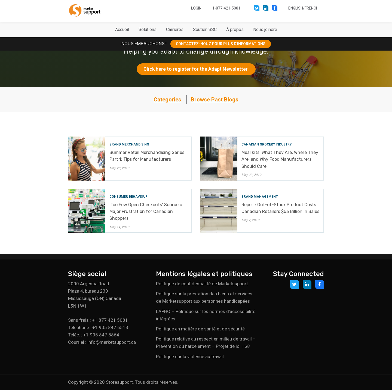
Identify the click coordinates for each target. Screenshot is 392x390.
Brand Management (259, 197)
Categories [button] (167, 99)
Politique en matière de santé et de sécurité (200, 329)
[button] (147, 30)
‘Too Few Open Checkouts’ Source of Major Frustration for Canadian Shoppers (146, 211)
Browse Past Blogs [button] (214, 99)
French (311, 8)
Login (196, 8)
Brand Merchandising (129, 144)
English (295, 8)
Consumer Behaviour (128, 197)
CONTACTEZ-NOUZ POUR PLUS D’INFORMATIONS (220, 44)
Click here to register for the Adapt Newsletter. (196, 69)
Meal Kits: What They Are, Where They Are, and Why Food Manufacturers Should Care (279, 159)
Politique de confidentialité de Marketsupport (202, 283)
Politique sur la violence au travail (190, 356)
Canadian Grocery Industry (266, 144)
